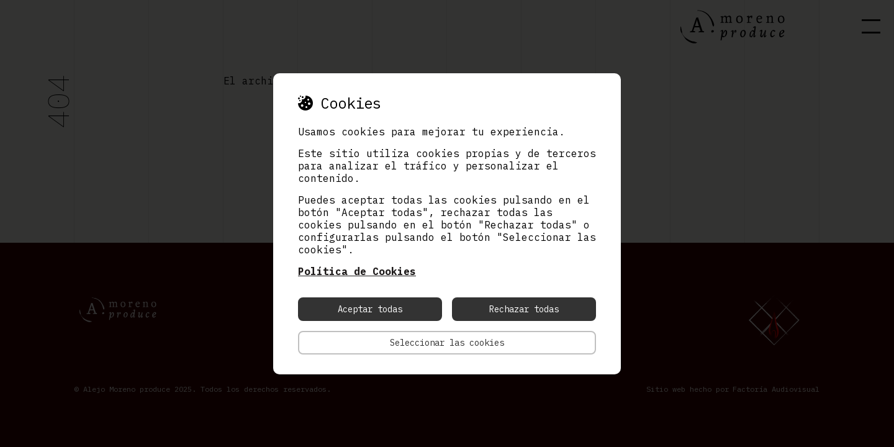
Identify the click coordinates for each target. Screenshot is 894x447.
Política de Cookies (357, 271)
